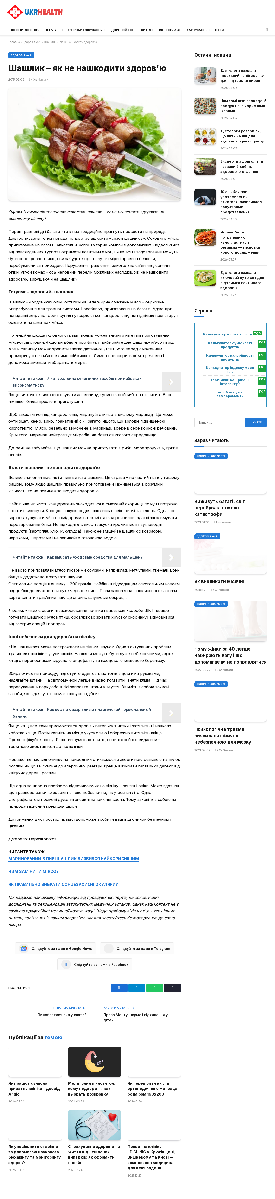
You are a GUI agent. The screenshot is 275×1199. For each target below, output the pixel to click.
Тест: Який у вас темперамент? (230, 394)
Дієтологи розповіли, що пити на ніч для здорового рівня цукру (242, 136)
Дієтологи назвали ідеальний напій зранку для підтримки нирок (242, 75)
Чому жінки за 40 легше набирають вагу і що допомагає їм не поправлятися (230, 655)
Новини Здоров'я (211, 456)
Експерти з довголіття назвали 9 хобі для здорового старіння (241, 166)
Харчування (197, 30)
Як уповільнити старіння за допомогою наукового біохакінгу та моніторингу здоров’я (34, 1154)
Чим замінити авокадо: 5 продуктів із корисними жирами (243, 105)
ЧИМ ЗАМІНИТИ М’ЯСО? (33, 871)
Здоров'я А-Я (32, 42)
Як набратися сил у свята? (62, 1014)
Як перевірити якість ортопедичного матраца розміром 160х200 (152, 1088)
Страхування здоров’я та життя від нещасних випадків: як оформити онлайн (94, 1154)
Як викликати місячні (219, 581)
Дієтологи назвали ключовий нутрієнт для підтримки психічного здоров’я (242, 280)
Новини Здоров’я (25, 30)
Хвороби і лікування (85, 30)
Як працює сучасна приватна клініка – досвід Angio (34, 1088)
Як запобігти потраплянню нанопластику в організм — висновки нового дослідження (240, 242)
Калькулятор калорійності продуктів (230, 357)
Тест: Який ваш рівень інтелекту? (230, 382)
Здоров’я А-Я (169, 30)
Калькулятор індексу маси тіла (230, 370)
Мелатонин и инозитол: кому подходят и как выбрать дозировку (91, 1088)
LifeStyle (52, 30)
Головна (14, 42)
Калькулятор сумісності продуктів (230, 345)
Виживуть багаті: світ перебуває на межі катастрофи (219, 508)
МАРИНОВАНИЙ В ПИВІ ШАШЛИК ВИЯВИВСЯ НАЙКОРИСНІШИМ (73, 858)
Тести (219, 30)
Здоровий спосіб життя (130, 30)
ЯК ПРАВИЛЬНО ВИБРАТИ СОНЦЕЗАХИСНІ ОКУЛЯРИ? (63, 884)
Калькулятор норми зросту (227, 334)
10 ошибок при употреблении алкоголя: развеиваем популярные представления (241, 201)
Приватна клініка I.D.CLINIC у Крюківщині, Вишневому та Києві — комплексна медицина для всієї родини (151, 1157)
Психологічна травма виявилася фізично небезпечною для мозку (222, 736)
